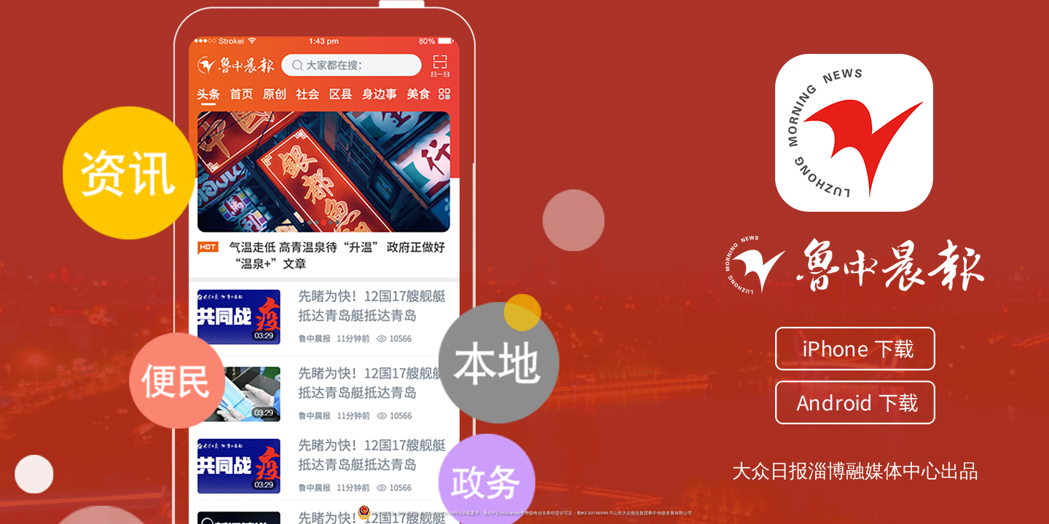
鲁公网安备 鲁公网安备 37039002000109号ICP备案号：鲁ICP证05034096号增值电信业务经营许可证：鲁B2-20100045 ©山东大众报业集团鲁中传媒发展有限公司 (524, 513)
